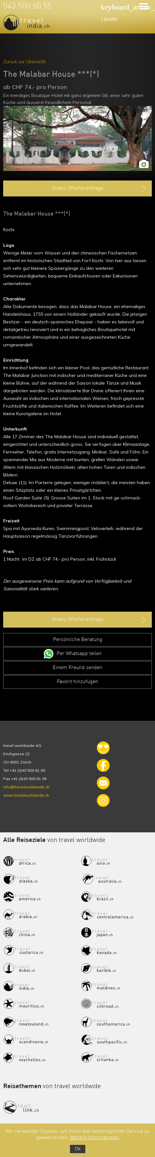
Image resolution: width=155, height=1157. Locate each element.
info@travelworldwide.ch (26, 787)
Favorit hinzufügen (77, 681)
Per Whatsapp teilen (79, 653)
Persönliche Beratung (77, 639)
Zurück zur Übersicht (24, 61)
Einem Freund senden (77, 667)
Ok (78, 1149)
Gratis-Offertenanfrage (99, 188)
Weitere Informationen (94, 1137)
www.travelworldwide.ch (26, 795)
